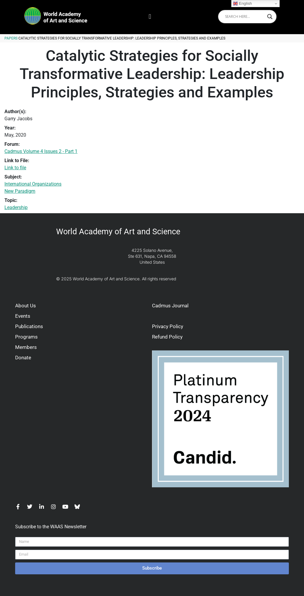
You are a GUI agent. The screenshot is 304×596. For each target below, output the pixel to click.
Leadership (16, 207)
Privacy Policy (167, 326)
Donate (23, 358)
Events (22, 316)
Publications (29, 326)
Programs (26, 337)
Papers (11, 38)
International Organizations (32, 184)
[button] (150, 16)
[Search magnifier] (270, 16)
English (242, 3)
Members (26, 347)
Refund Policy (167, 337)
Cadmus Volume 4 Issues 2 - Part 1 (40, 151)
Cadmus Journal (170, 306)
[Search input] (244, 16)
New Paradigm (19, 191)
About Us (25, 306)
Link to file (15, 167)
